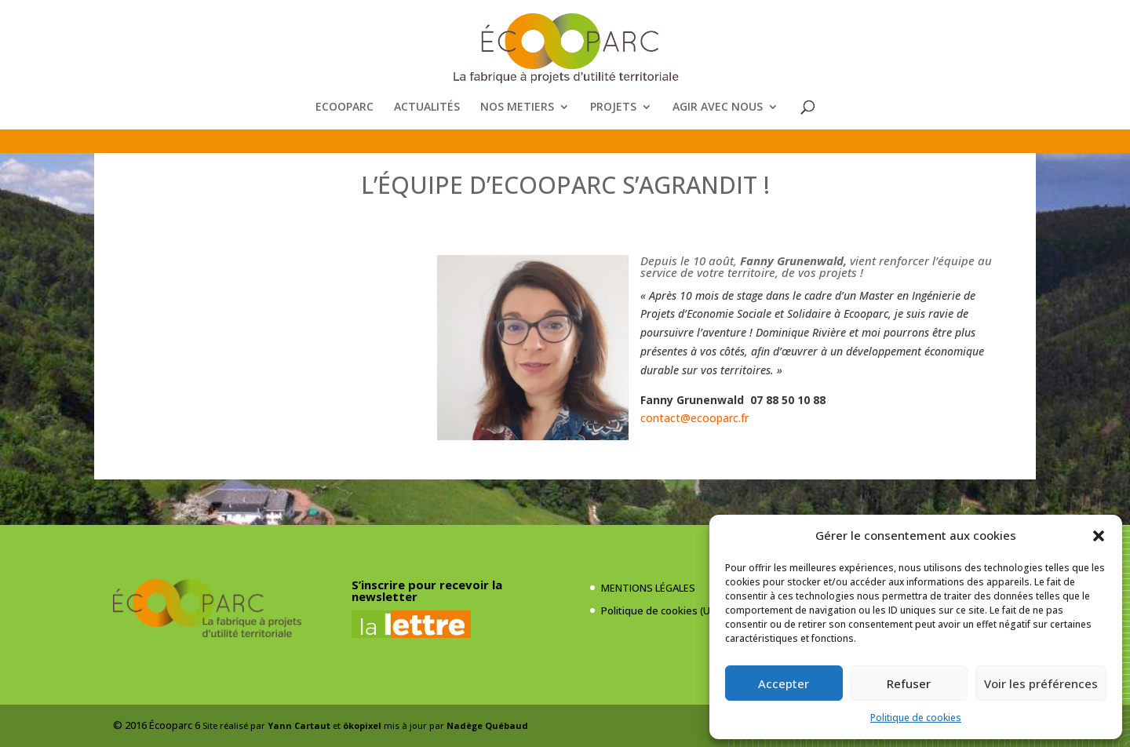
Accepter (783, 683)
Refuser (909, 683)
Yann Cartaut (299, 725)
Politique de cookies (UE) (660, 610)
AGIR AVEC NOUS (718, 107)
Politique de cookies (915, 717)
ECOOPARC (344, 107)
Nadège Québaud (487, 725)
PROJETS (613, 107)
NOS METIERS (517, 107)
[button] (1098, 536)
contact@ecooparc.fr (694, 417)
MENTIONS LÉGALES (648, 588)
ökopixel (362, 725)
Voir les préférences (1041, 683)
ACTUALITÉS (427, 107)
